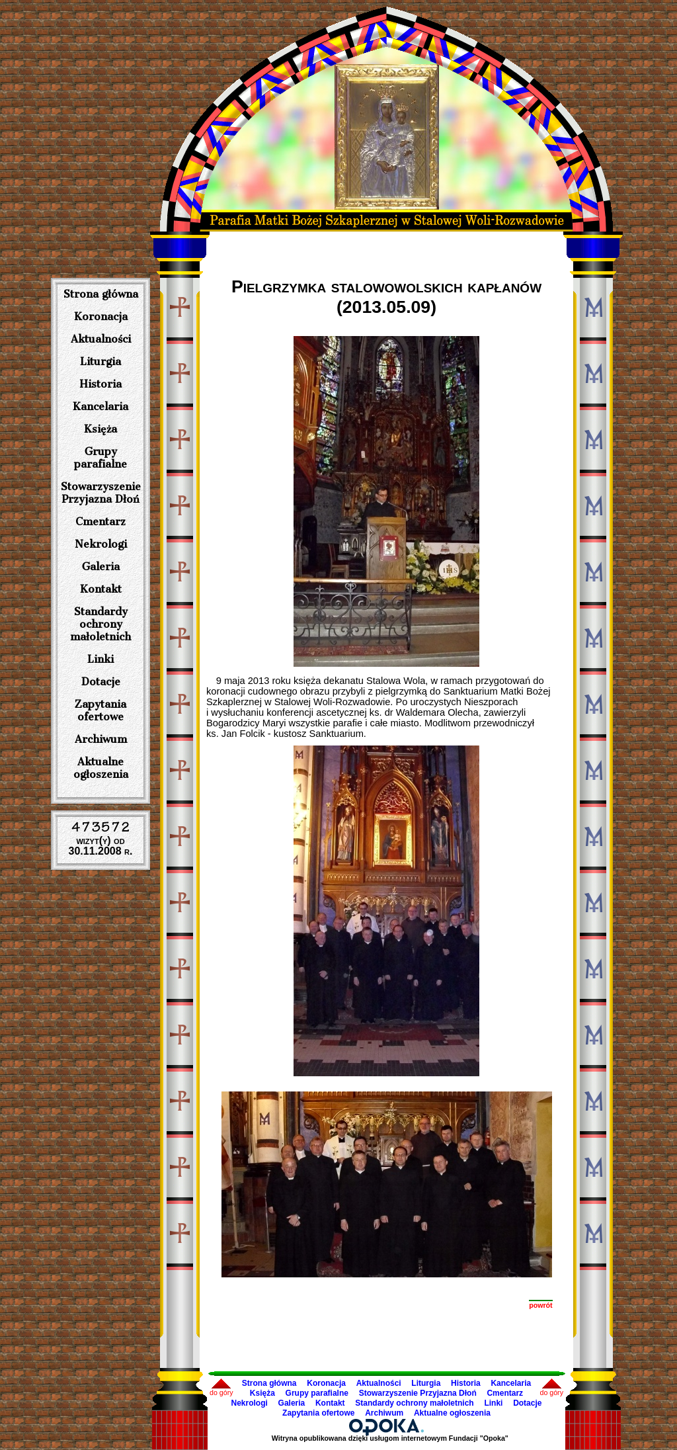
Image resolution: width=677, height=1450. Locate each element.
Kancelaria (100, 406)
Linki (100, 659)
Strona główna (100, 294)
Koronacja (101, 316)
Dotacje (100, 681)
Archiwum (101, 739)
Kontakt (101, 589)
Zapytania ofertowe (100, 710)
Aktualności (101, 339)
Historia (100, 384)
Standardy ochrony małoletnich (100, 624)
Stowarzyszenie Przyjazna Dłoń (101, 492)
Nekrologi (101, 544)
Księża (100, 429)
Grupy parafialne (100, 457)
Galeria (101, 566)
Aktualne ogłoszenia (100, 768)
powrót (541, 1305)
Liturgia (100, 361)
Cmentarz (100, 521)
